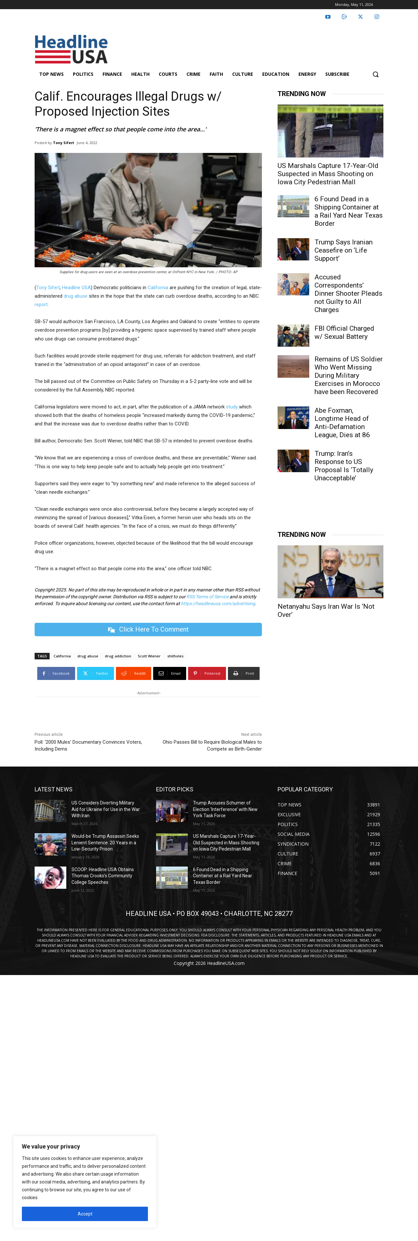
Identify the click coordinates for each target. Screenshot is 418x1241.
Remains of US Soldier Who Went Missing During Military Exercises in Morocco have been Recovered (348, 375)
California (158, 287)
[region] (85, 1182)
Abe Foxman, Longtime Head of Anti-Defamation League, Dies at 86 (342, 422)
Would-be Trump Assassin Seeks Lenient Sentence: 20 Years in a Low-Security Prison (105, 843)
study (232, 407)
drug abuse (76, 296)
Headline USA (76, 287)
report (41, 304)
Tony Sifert (63, 142)
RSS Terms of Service (207, 596)
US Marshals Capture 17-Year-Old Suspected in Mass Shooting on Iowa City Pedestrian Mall (328, 174)
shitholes (175, 656)
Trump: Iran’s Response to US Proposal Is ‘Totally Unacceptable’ (343, 466)
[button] (375, 74)
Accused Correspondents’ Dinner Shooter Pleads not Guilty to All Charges (348, 293)
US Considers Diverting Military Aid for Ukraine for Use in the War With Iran (106, 809)
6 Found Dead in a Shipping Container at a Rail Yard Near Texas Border (348, 211)
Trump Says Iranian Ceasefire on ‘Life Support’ (343, 250)
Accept (85, 1213)
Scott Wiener (149, 656)
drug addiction (118, 656)
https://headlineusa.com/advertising (218, 603)
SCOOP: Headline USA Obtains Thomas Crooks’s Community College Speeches (103, 876)
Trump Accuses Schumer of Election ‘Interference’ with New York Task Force (225, 809)
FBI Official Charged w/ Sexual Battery (344, 332)
